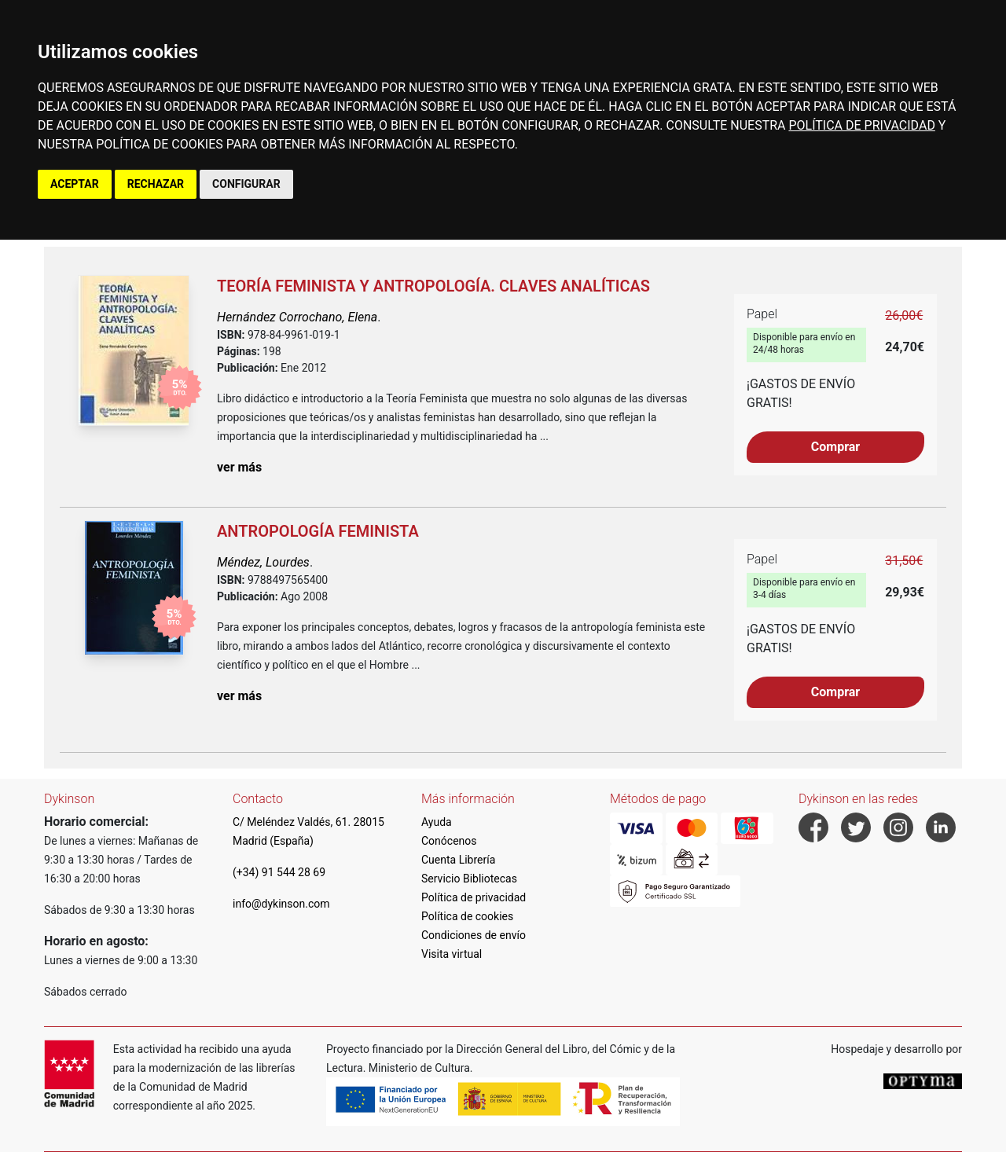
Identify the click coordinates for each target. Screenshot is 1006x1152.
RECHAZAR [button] (155, 184)
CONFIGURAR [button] (246, 184)
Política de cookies (467, 916)
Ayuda (436, 822)
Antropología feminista (318, 531)
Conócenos (449, 841)
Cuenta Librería (458, 859)
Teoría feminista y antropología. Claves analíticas (433, 286)
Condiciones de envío (473, 935)
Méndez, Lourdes (263, 562)
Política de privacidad (473, 897)
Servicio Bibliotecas (469, 878)
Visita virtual (451, 954)
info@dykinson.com (281, 903)
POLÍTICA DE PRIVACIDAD (861, 125)
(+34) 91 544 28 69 (279, 872)
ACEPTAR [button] (74, 184)
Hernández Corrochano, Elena (297, 317)
